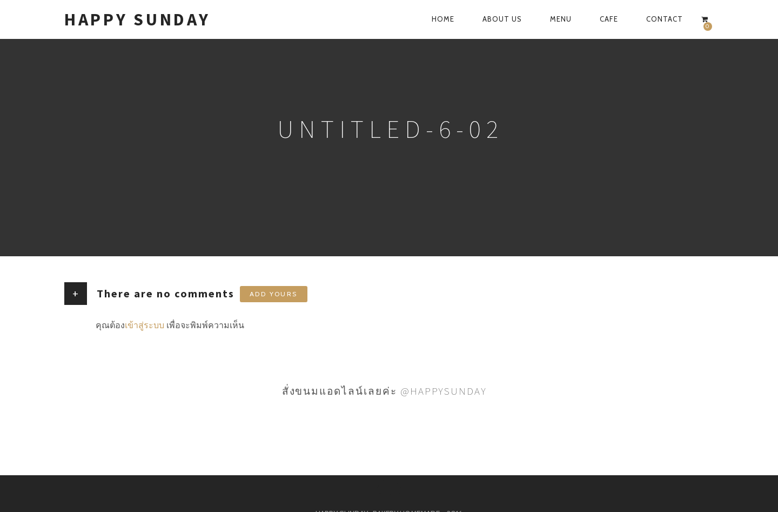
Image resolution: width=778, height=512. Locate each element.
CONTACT (664, 19)
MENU (561, 19)
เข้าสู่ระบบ (144, 325)
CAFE (609, 19)
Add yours (274, 294)
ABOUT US (502, 19)
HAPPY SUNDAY (137, 19)
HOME (443, 19)
